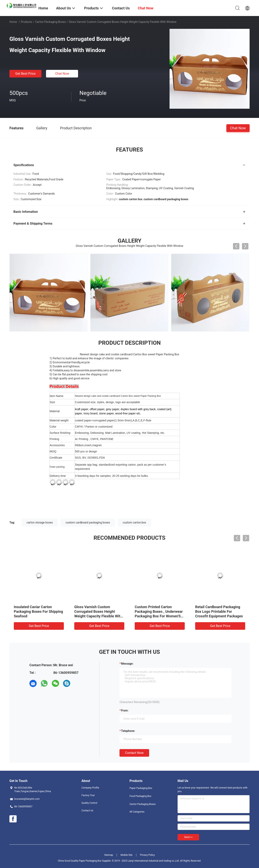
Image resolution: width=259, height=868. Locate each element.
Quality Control (89, 803)
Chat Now (62, 73)
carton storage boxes (40, 522)
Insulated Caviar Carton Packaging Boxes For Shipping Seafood (38, 611)
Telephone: (128, 730)
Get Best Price (25, 73)
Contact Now (134, 753)
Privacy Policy (147, 855)
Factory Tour (88, 795)
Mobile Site (126, 855)
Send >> (188, 837)
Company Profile (90, 787)
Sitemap (108, 855)
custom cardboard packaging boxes (87, 522)
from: (124, 710)
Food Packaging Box (140, 796)
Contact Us (87, 810)
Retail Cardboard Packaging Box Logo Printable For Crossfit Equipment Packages (219, 611)
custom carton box (134, 522)
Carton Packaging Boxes (50, 21)
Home (13, 21)
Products (26, 21)
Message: (127, 663)
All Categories (137, 811)
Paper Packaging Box (141, 788)
